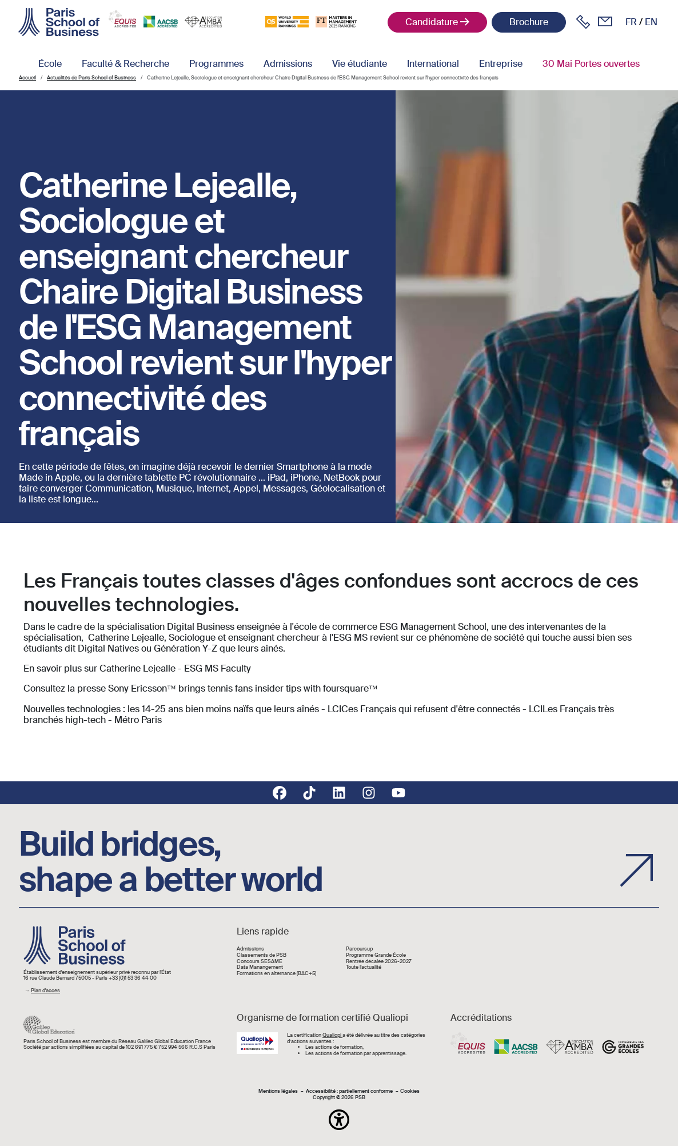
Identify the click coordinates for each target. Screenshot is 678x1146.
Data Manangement (260, 967)
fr (631, 22)
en (651, 22)
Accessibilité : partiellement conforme (349, 1091)
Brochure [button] (528, 22)
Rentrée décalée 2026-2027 (379, 962)
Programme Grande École (376, 955)
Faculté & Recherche (125, 63)
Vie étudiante (359, 63)
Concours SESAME (259, 962)
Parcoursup (359, 949)
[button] (339, 1119)
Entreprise (501, 63)
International (433, 63)
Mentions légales (278, 1091)
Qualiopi (332, 1035)
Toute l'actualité (363, 967)
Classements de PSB (261, 955)
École (50, 63)
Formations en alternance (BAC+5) (276, 974)
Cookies (410, 1091)
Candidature (431, 22)
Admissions (288, 63)
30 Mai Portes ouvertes (591, 63)
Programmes (216, 63)
